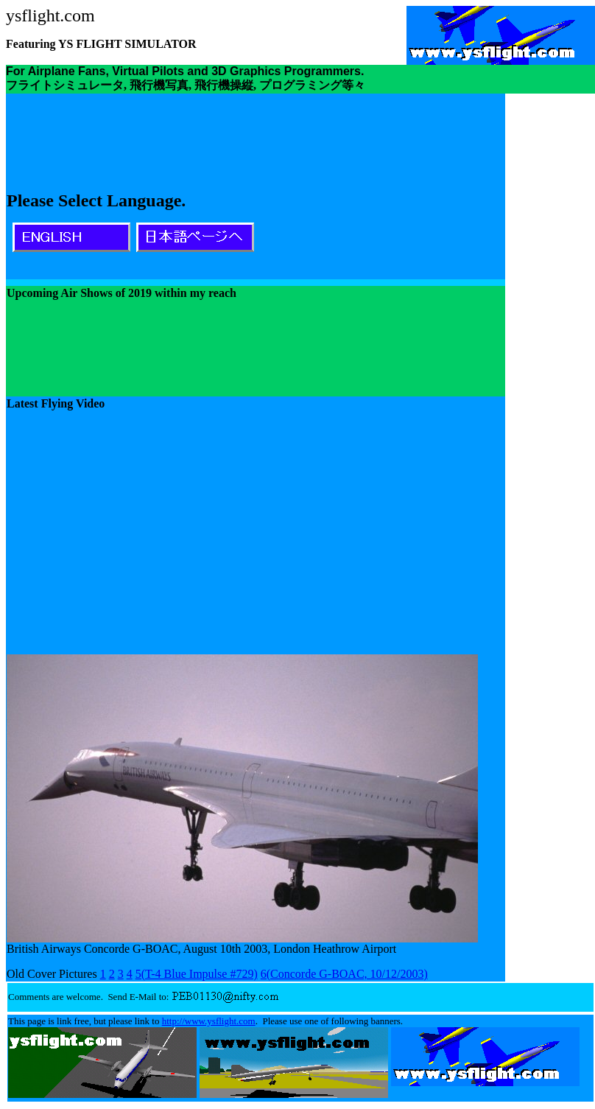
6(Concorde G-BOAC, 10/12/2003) (344, 974)
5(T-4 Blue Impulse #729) (196, 974)
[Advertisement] (394, 186)
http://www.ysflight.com (209, 1020)
